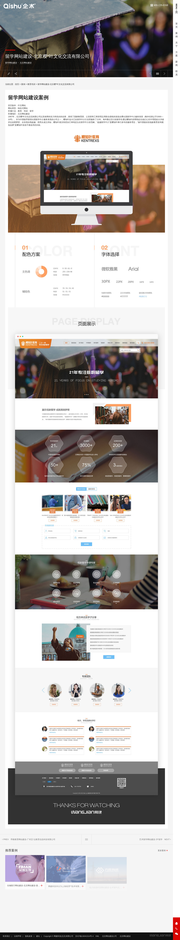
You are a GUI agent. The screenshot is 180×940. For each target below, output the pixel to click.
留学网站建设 (11, 63)
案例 (176, 35)
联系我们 (6, 936)
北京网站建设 (26, 63)
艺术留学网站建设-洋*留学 (150, 841)
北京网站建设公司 (109, 936)
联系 (176, 73)
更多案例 (162, 852)
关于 (176, 44)
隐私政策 (28, 936)
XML (97, 936)
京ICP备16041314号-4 (84, 936)
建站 (38, 936)
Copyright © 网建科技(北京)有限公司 (58, 936)
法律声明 (17, 936)
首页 (176, 25)
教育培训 (31, 84)
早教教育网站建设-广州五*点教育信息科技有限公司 (33, 841)
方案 (176, 54)
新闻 (176, 63)
